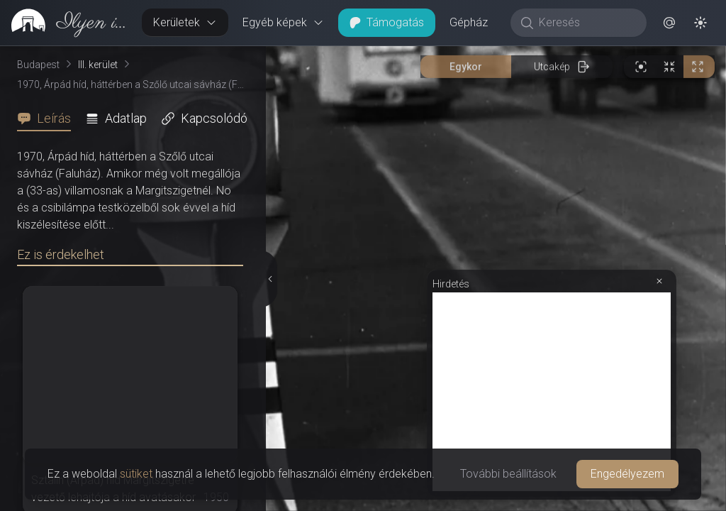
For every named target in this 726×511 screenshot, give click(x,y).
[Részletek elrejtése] (270, 145)
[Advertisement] (551, 125)
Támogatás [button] (387, 22)
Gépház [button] (468, 22)
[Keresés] (586, 22)
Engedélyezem (627, 473)
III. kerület (98, 64)
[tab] (48, 118)
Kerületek (185, 22)
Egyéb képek (283, 22)
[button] (669, 23)
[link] (65, 23)
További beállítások (508, 473)
